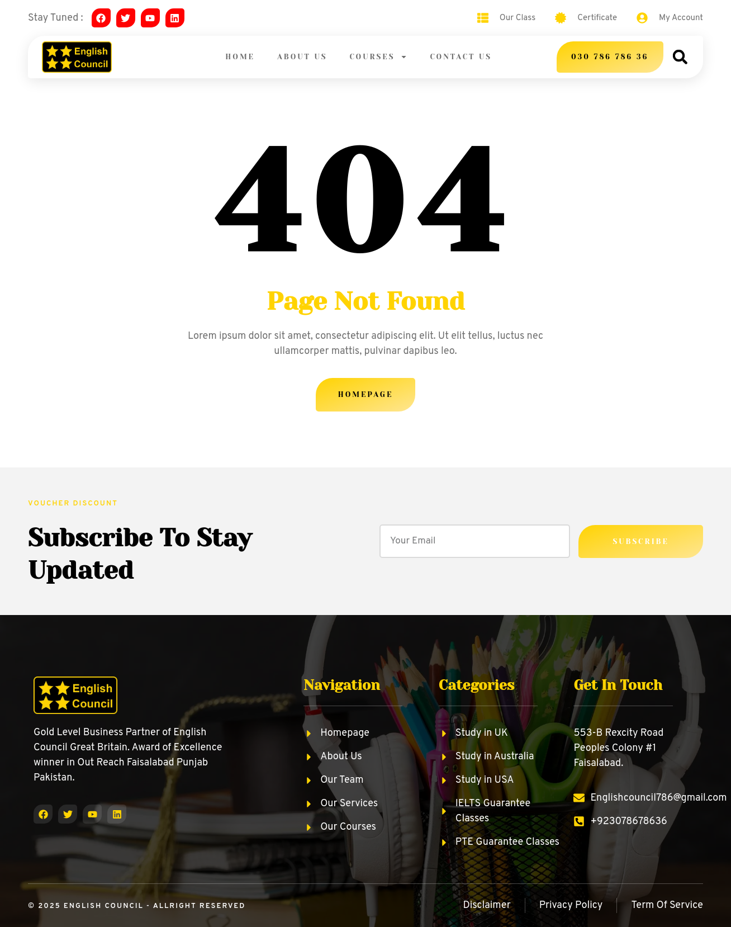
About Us (302, 57)
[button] (680, 57)
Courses (378, 57)
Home (240, 57)
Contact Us (461, 57)
